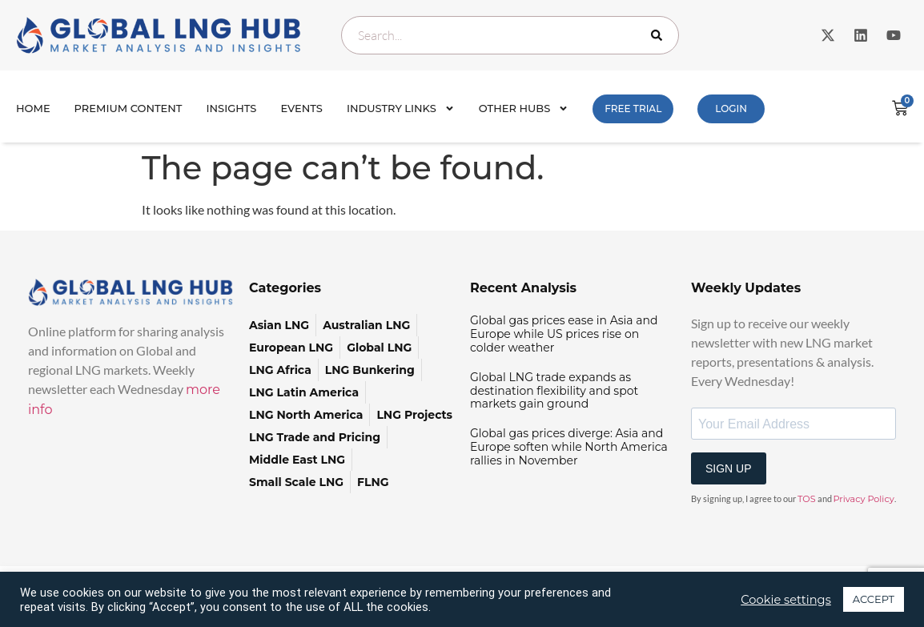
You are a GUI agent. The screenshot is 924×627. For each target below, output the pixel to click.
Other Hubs (523, 108)
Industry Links (401, 108)
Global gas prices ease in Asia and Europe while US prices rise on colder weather (563, 334)
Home (33, 108)
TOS (806, 498)
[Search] (660, 35)
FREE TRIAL (633, 108)
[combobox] (510, 35)
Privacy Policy (864, 498)
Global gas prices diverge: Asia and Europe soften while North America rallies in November (569, 447)
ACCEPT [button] (873, 599)
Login (731, 108)
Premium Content (128, 108)
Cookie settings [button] (786, 600)
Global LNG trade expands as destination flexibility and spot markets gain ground (554, 391)
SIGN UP (728, 468)
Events (301, 108)
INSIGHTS (232, 108)
